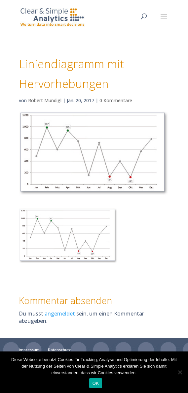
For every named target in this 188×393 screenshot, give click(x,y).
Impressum (29, 349)
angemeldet (60, 313)
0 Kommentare (115, 100)
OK (96, 383)
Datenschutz (59, 349)
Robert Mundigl (44, 100)
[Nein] (179, 372)
